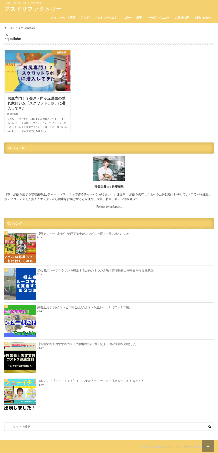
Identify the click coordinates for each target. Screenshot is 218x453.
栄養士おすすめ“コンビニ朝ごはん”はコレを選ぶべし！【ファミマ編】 (84, 307)
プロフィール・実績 (62, 17)
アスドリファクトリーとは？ (99, 17)
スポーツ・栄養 (132, 17)
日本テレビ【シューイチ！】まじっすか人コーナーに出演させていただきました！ (92, 381)
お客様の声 (182, 17)
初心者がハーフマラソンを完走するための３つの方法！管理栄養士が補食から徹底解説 (95, 270)
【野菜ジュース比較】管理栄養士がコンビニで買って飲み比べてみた (83, 233)
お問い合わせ (202, 17)
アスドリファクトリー (33, 8)
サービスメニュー (158, 17)
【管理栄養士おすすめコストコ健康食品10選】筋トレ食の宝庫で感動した (86, 344)
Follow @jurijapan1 (109, 206)
